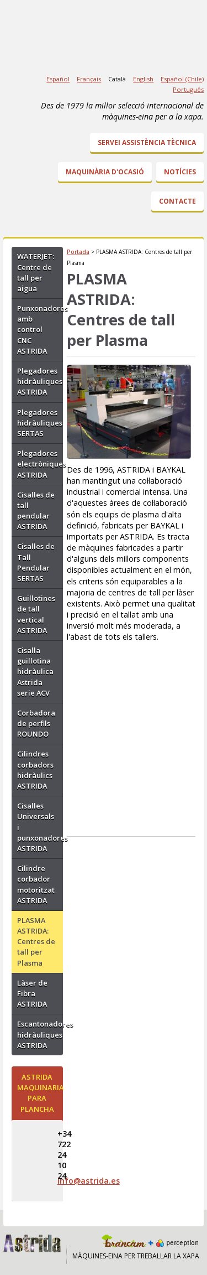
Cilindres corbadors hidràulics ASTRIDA (35, 770)
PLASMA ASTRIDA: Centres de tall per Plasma (36, 941)
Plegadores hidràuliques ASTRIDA (39, 381)
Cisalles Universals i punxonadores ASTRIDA (40, 827)
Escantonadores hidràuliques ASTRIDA (40, 1034)
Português (188, 89)
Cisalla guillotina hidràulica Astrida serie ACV (35, 671)
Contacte (177, 201)
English (143, 79)
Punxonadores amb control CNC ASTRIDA (40, 329)
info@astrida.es (88, 1180)
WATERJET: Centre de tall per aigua (35, 272)
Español (58, 79)
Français (89, 79)
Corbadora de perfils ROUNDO (36, 723)
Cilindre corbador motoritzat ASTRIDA (36, 884)
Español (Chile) (182, 79)
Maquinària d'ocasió (105, 172)
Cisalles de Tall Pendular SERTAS (36, 562)
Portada (78, 252)
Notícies (180, 172)
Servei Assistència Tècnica (147, 142)
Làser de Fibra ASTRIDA (32, 993)
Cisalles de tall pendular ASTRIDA (36, 511)
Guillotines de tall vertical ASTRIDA (36, 614)
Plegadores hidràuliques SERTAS (39, 422)
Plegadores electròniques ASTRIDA (40, 463)
